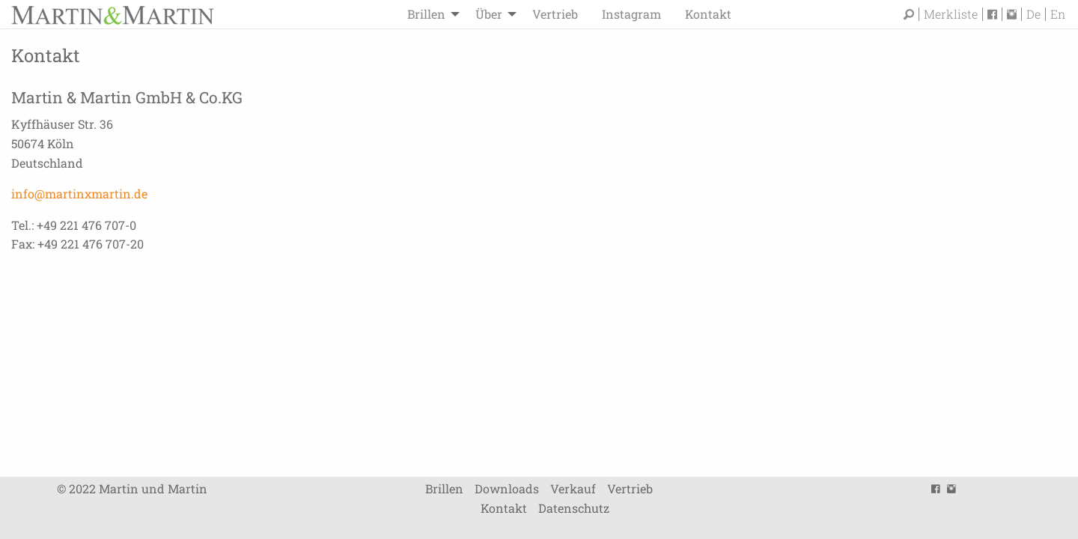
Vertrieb (555, 14)
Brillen (426, 14)
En (1057, 14)
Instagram (631, 14)
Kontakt (708, 14)
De (1033, 14)
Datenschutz (573, 508)
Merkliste (951, 14)
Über (488, 14)
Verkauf (573, 488)
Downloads (507, 488)
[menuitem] (429, 14)
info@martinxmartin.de (79, 193)
